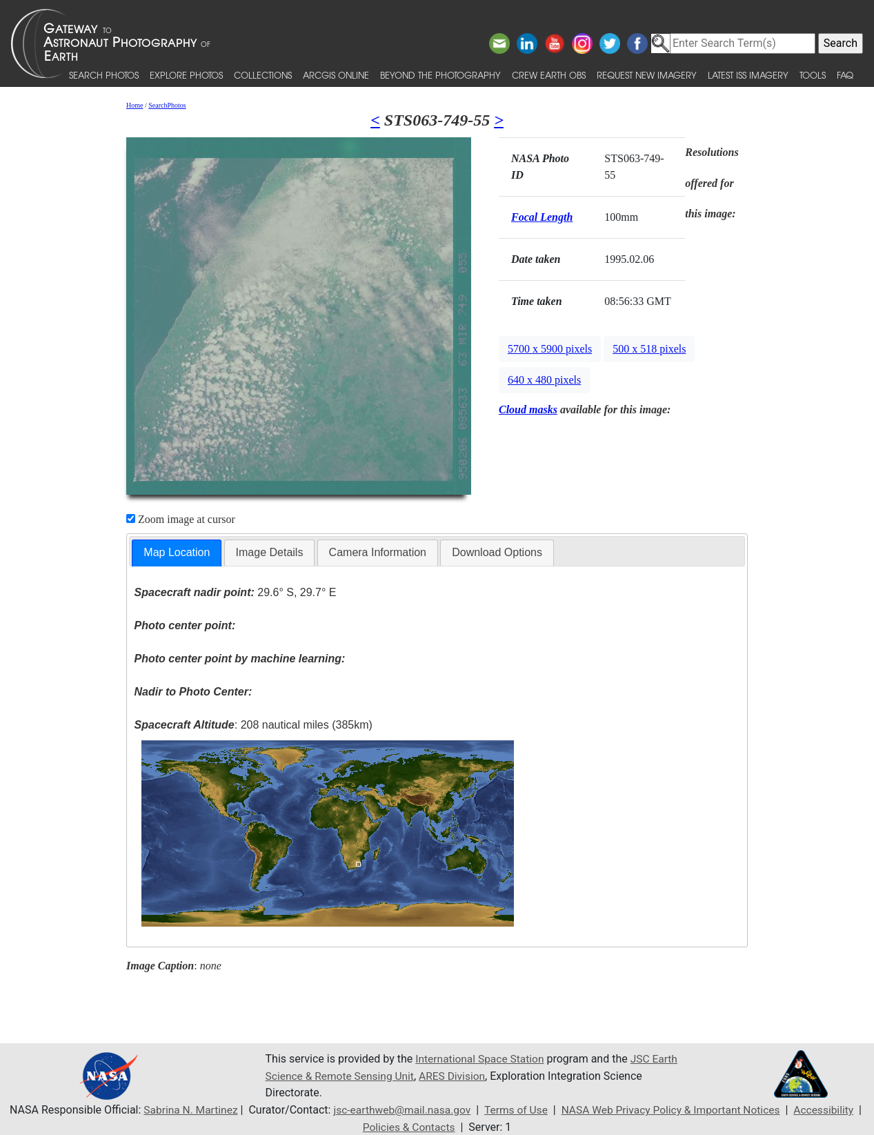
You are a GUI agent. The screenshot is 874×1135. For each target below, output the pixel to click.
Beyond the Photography (440, 74)
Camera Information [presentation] (377, 552)
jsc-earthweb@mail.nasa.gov (398, 1109)
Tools (812, 74)
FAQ (845, 74)
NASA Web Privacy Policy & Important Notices (674, 1109)
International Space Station (481, 1059)
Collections (263, 74)
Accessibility (831, 1109)
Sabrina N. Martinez (183, 1109)
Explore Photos (186, 74)
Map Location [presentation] (176, 552)
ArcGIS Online (336, 74)
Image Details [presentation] (270, 552)
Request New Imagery (647, 74)
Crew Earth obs (549, 74)
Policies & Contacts (409, 1126)
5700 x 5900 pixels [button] (550, 349)
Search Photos (104, 74)
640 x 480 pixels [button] (544, 380)
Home (134, 105)
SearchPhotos (167, 105)
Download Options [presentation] (497, 552)
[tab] (176, 553)
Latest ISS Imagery (748, 74)
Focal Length (542, 217)
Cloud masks (528, 409)
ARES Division (486, 1076)
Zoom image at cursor (180, 519)
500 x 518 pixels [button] (649, 349)
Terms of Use (515, 1109)
